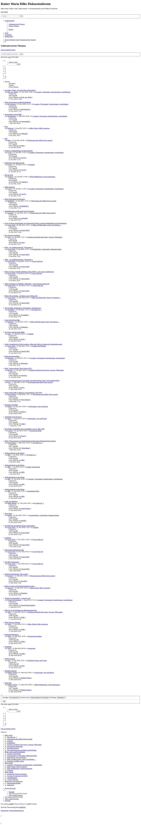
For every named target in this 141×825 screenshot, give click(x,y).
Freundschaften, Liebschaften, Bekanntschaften (46, 249)
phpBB (11, 804)
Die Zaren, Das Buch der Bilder (15, 332)
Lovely (9, 152)
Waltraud (10, 128)
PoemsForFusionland (14, 600)
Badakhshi (10, 201)
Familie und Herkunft (39, 346)
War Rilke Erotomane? (12, 562)
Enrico (10, 431)
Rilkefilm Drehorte (11, 671)
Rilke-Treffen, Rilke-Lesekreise (40, 128)
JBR (8, 455)
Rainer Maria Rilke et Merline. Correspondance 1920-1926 (23, 392)
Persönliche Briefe (36, 431)
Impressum (8, 646)
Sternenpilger (11, 116)
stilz (8, 660)
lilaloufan (10, 322)
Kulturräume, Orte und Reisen (38, 406)
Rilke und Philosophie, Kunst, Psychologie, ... (47, 225)
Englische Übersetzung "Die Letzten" (16, 574)
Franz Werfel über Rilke (12, 320)
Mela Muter (8, 513)
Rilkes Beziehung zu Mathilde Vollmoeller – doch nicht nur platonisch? (27, 284)
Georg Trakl (11, 225)
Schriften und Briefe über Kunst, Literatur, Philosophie (45, 237)
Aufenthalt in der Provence (13, 417)
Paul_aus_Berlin (12, 92)
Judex (9, 418)
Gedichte (31, 334)
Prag (6, 126)
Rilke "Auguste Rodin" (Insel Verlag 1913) (18, 368)
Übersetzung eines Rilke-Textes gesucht (39, 140)
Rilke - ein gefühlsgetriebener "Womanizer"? (19, 247)
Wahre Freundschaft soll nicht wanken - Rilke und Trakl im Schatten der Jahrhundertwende (33, 344)
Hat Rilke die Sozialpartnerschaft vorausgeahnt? (20, 526)
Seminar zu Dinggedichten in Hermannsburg (19, 151)
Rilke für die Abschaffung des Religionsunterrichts (21, 610)
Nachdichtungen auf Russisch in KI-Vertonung (19, 211)
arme (9, 237)
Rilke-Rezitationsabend (12, 356)
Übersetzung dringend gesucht (14, 550)
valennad (10, 213)
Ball (6, 138)
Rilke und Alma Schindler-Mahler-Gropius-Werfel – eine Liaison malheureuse (29, 272)
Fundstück (8, 538)
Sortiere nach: (35, 697)
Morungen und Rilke (11, 405)
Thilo (9, 612)
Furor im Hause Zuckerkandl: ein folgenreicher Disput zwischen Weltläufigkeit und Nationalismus (36, 223)
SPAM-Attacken (10, 659)
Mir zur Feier (9, 175)
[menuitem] (17, 24)
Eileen (9, 406)
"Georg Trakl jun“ (37, 261)
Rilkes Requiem (10, 187)
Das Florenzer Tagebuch (12, 235)
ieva (8, 382)
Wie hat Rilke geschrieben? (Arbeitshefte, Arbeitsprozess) (23, 308)
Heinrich (10, 588)
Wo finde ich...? (37, 310)
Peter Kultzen (11, 394)
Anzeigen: (11, 697)
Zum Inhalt (4, 12)
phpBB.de (22, 807)
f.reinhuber (10, 310)
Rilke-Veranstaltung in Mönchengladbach (18, 102)
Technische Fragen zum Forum (37, 660)
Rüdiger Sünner (12, 672)
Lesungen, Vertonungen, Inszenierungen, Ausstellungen (52, 92)
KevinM (10, 576)
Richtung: (58, 697)
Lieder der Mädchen (11, 501)
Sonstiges (32, 164)
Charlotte (10, 177)
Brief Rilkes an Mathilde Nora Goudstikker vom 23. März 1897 (25, 429)
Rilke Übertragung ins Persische (15, 199)
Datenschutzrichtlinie (35, 636)
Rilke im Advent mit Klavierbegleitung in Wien (20, 586)
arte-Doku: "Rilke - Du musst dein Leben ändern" (20, 90)
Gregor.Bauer (11, 443)
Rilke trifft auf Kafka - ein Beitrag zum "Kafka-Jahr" (21, 296)
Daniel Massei (11, 503)
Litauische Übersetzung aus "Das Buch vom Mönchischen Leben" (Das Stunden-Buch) (32, 380)
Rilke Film (8, 683)
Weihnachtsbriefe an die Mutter (14, 453)
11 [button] (5, 76)
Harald (9, 515)
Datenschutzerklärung (11, 634)
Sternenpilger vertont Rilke (13, 114)
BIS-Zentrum (11, 104)
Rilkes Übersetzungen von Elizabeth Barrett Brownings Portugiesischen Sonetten (30, 441)
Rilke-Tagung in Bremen (12, 622)
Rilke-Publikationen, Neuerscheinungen (42, 177)
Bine (8, 140)
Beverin (9, 370)
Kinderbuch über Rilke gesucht (14, 163)
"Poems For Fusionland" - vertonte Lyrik (17, 598)
